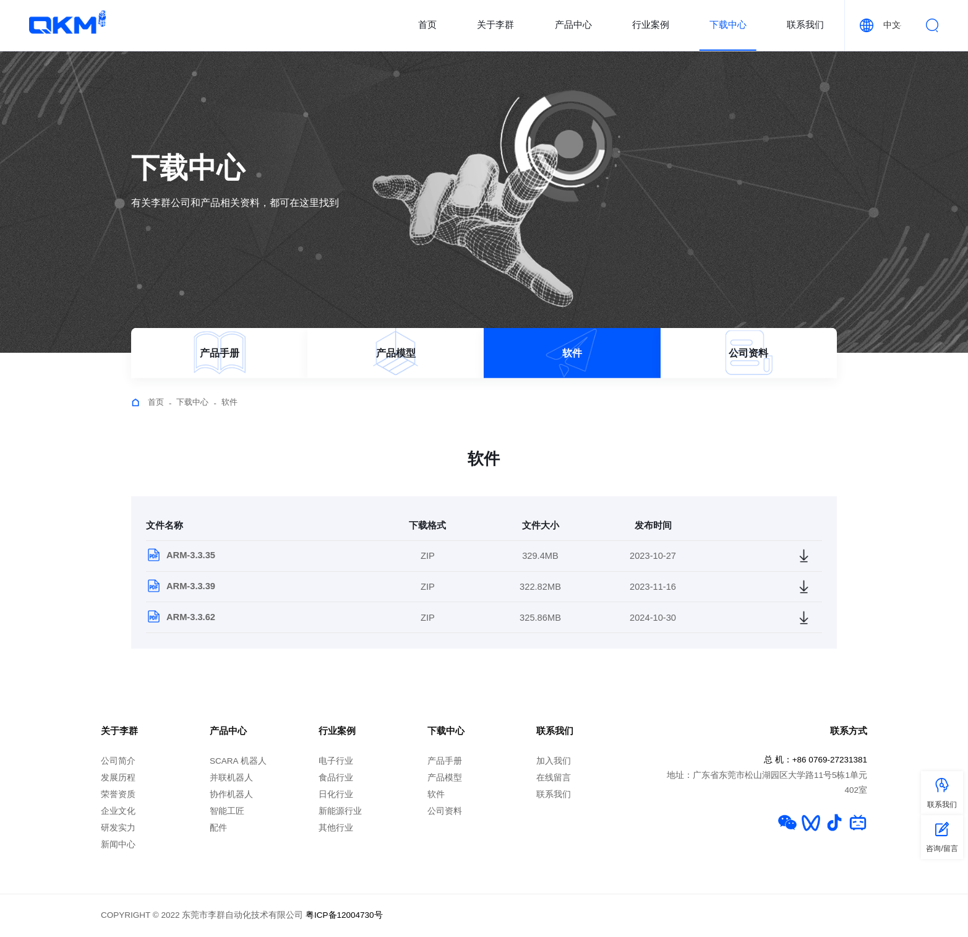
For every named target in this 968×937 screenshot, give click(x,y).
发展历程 (118, 777)
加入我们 (553, 761)
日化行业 (336, 794)
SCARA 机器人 (238, 761)
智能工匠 (227, 811)
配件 (218, 827)
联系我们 (805, 25)
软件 (229, 402)
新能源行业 (340, 811)
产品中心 (573, 25)
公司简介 (118, 761)
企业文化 (118, 811)
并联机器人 (231, 777)
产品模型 (444, 777)
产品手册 (444, 761)
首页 (427, 25)
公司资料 (444, 811)
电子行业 (336, 761)
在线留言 (553, 777)
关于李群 (495, 25)
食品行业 (336, 777)
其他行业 (336, 827)
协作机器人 (231, 794)
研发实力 (118, 827)
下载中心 (728, 25)
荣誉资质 (118, 794)
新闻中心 (118, 844)
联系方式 (848, 731)
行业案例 (650, 25)
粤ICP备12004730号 (344, 915)
